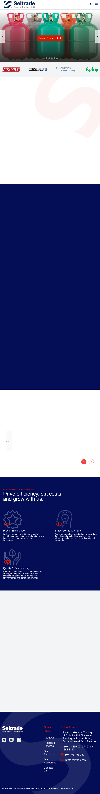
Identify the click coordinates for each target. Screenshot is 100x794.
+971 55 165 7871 (75, 755)
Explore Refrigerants (50, 38)
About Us (49, 737)
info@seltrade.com (76, 760)
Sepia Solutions (66, 788)
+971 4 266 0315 (73, 747)
